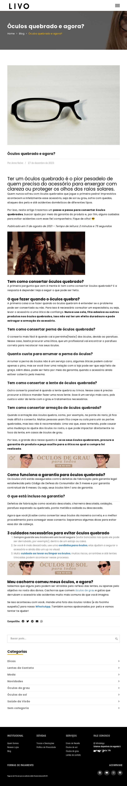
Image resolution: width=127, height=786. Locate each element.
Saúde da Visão (63, 701)
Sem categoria (63, 708)
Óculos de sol (63, 694)
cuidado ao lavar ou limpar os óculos (45, 553)
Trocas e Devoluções (45, 744)
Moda (63, 674)
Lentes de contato (73, 755)
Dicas (63, 661)
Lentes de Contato (63, 668)
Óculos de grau (63, 688)
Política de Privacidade (46, 747)
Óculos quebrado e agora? (45, 33)
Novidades (63, 681)
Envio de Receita (73, 744)
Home (11, 33)
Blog (21, 33)
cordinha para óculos (73, 545)
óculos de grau (85, 590)
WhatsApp (42, 606)
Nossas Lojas (13, 747)
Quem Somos (13, 744)
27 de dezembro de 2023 (41, 163)
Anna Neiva (15, 163)
